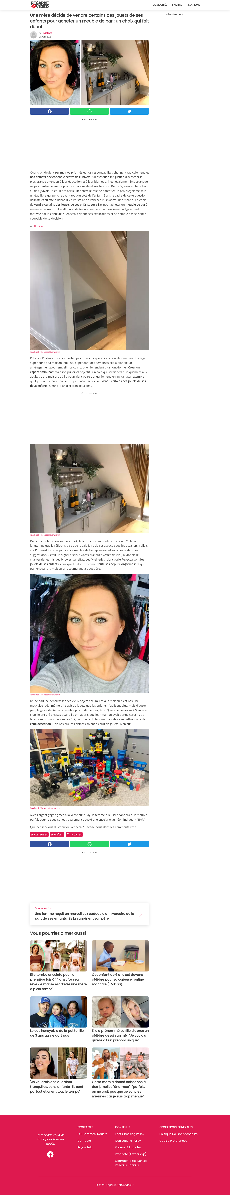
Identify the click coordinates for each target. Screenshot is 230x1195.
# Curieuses (39, 834)
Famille (177, 5)
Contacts (84, 1141)
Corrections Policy (128, 1141)
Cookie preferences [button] (173, 1141)
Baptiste (47, 33)
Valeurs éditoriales (128, 1147)
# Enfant (57, 834)
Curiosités (160, 5)
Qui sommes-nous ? (92, 1134)
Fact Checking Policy (129, 1134)
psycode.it (84, 1147)
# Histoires (74, 834)
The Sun (38, 226)
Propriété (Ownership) (131, 1154)
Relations (193, 5)
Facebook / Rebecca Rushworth (45, 351)
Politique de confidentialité (178, 1134)
